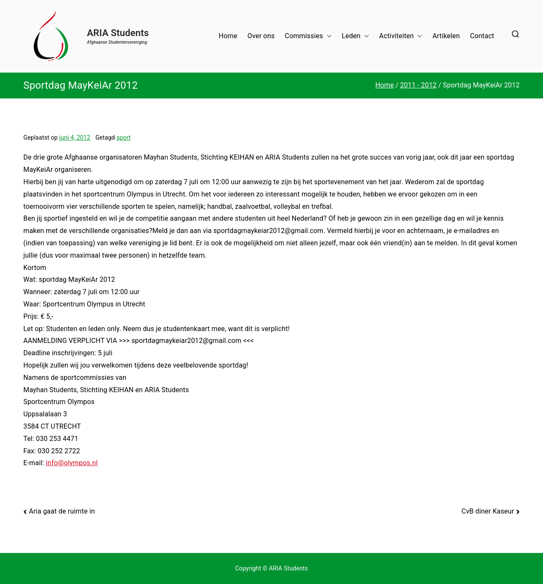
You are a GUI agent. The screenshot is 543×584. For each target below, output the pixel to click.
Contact (482, 36)
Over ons (260, 36)
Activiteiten (401, 36)
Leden (355, 36)
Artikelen (445, 36)
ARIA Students (118, 33)
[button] (327, 36)
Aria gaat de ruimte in (62, 511)
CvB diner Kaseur (488, 511)
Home (228, 36)
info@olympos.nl (72, 463)
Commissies (308, 36)
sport (123, 137)
